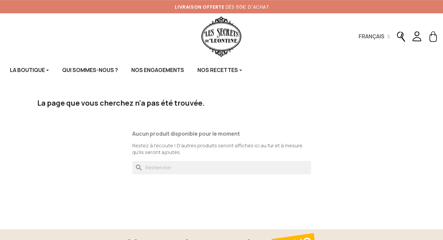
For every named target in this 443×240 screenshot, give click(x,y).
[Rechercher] (221, 167)
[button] (401, 37)
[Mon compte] (416, 36)
